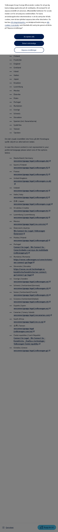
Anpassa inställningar (29, 51)
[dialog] (29, 266)
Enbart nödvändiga (29, 44)
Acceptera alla (29, 37)
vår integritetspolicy (18, 22)
